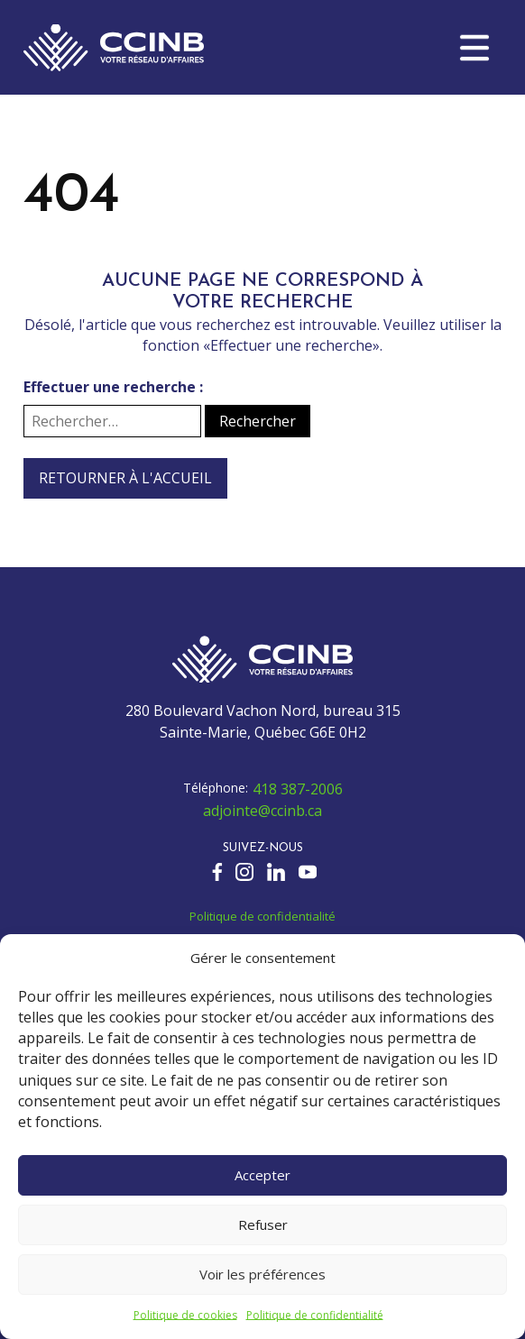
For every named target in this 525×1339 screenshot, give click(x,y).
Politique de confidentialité (314, 1315)
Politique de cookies (185, 1315)
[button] (474, 48)
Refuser (263, 1224)
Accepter (262, 1175)
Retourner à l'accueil (125, 478)
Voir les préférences (262, 1274)
